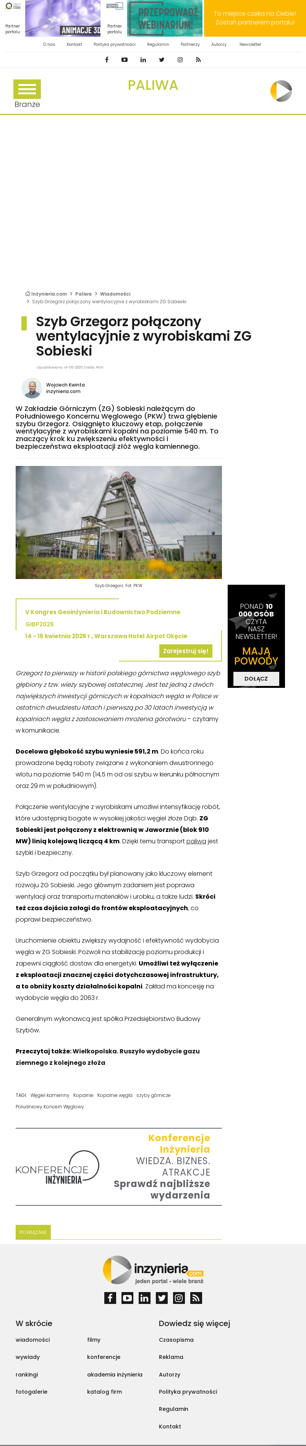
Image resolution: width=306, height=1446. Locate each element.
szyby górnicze (153, 1095)
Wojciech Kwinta (65, 385)
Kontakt (74, 44)
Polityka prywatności (115, 44)
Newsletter (250, 44)
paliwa (196, 841)
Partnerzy (190, 44)
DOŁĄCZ (256, 679)
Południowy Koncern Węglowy (50, 1106)
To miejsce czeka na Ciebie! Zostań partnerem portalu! (255, 18)
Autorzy (219, 44)
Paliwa (153, 85)
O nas (49, 44)
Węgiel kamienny (50, 1095)
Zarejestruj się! (186, 651)
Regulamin (158, 44)
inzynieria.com (63, 391)
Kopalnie (83, 1095)
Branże (27, 94)
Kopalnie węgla (115, 1095)
